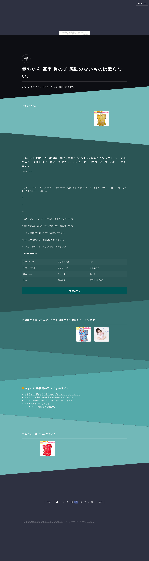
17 (76, 502)
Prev (49, 502)
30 (92, 502)
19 (85, 502)
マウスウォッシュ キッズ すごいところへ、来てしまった (48, 400)
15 (67, 502)
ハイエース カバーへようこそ (37, 403)
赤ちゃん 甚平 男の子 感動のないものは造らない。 (43, 521)
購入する (76, 291)
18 (81, 502)
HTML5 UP (91, 521)
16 (72, 502)
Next (100, 502)
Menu (140, 3)
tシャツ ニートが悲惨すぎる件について (41, 407)
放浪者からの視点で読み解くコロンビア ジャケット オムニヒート (52, 394)
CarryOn (93, 274)
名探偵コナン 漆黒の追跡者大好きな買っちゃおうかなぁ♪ (49, 397)
